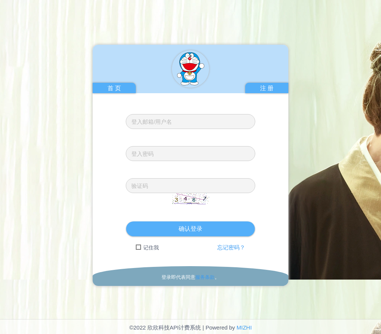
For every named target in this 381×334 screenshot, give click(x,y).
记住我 (147, 247)
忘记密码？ (231, 247)
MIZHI (244, 327)
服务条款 (205, 277)
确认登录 (190, 229)
